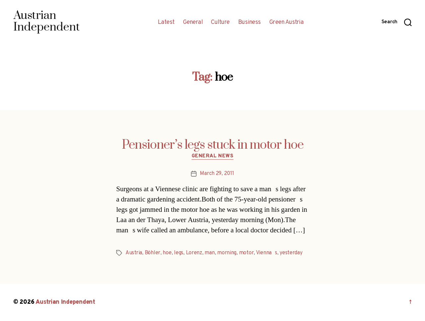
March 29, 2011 (217, 173)
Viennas (266, 253)
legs (178, 253)
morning (226, 253)
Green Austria (286, 22)
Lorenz (194, 253)
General (193, 22)
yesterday (291, 253)
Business (249, 22)
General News (213, 156)
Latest (166, 22)
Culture (220, 22)
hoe (167, 253)
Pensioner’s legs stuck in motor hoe (212, 145)
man (209, 253)
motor (246, 253)
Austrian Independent (65, 302)
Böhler (152, 253)
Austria (134, 253)
